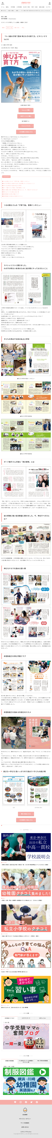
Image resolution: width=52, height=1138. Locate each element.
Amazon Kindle (26, 126)
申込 (23, 27)
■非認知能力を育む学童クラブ (10, 194)
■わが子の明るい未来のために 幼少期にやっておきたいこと (18, 183)
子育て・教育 (34, 7)
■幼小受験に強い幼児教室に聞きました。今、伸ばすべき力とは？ (20, 190)
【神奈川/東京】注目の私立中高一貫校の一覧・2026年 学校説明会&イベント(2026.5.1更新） (25, 864)
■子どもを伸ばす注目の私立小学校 (11, 185)
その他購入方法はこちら (26, 132)
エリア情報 (48, 7)
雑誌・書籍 (11, 10)
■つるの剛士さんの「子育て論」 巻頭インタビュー (16, 181)
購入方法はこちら (26, 814)
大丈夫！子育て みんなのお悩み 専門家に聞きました (14, 971)
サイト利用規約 (25, 1123)
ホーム (2, 7)
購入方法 (17, 27)
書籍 (17, 10)
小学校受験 (19, 7)
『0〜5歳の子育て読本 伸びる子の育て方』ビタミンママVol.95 (35, 10)
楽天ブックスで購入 (26, 116)
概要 (3, 27)
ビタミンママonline (26, 1131)
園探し (7, 7)
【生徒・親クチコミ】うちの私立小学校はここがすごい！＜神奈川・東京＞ (20, 936)
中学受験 (13, 7)
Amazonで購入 (26, 110)
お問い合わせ (25, 1127)
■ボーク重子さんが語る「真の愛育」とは (13, 187)
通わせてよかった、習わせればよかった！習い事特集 (14, 1007)
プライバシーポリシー (25, 1118)
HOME (4, 10)
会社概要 (25, 1114)
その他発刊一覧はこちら (26, 820)
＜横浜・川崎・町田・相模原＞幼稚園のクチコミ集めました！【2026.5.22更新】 (22, 900)
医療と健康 (41, 7)
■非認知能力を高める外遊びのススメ (12, 196)
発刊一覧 (9, 27)
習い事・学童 (26, 7)
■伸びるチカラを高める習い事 (10, 192)
